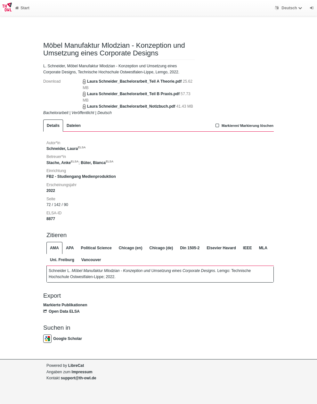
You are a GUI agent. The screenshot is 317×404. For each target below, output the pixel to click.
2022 (50, 190)
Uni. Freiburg (62, 260)
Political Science (96, 248)
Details (53, 125)
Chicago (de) (161, 248)
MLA (263, 248)
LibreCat (76, 365)
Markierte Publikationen (65, 305)
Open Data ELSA (61, 311)
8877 (50, 219)
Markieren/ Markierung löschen (243, 126)
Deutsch (289, 8)
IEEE (247, 248)
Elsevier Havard (221, 248)
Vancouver (91, 260)
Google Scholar (62, 338)
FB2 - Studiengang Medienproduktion (81, 176)
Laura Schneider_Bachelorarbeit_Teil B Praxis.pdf (133, 94)
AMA (54, 248)
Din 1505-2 (189, 248)
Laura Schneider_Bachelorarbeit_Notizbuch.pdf (131, 106)
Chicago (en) (130, 248)
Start (22, 8)
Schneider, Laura (66, 148)
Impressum (82, 372)
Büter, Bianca (97, 163)
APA (70, 248)
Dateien (74, 125)
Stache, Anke (62, 163)
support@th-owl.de (78, 378)
